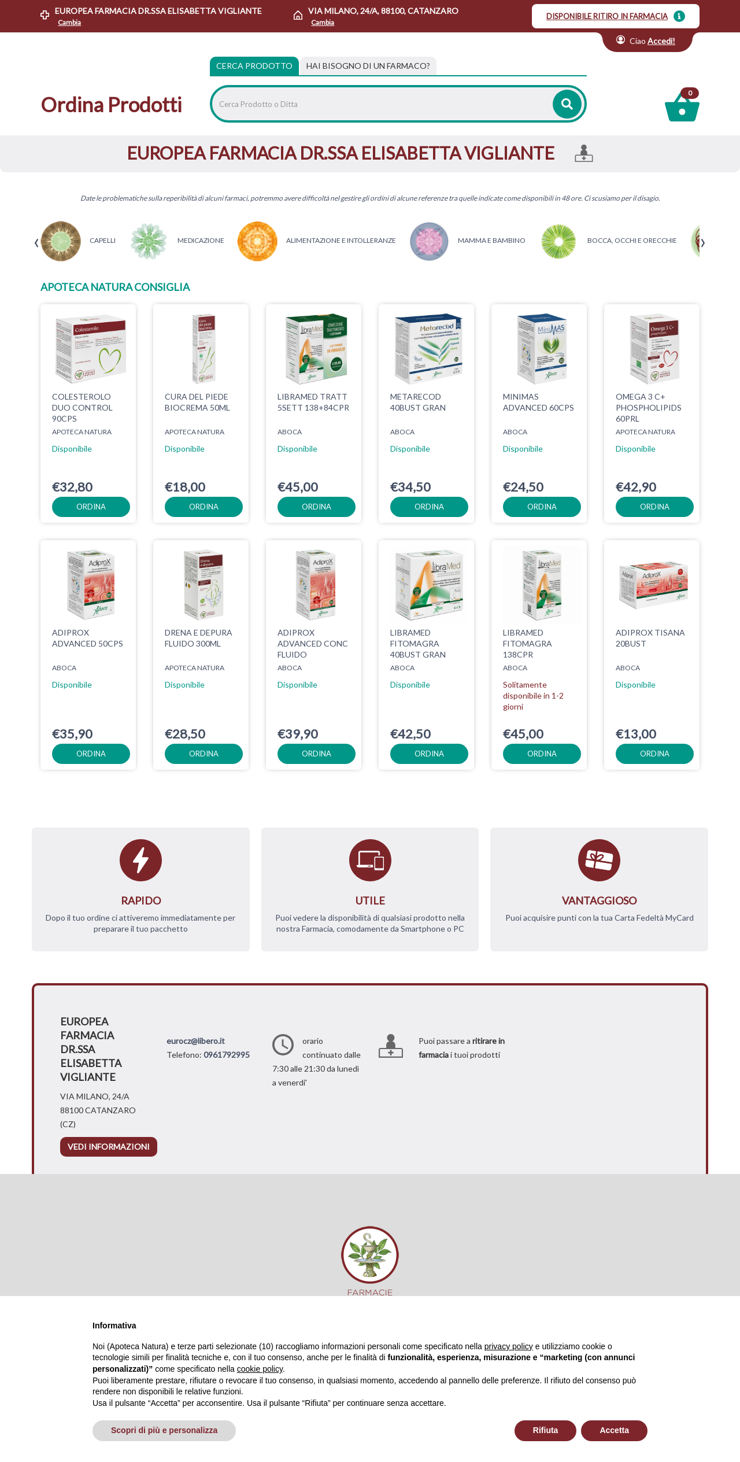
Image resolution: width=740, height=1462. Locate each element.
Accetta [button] (614, 1430)
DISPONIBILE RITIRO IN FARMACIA (607, 16)
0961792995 (227, 1054)
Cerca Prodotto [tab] (254, 66)
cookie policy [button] (260, 1369)
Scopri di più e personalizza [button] (164, 1430)
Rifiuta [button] (545, 1430)
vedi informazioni (109, 1146)
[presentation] (37, 243)
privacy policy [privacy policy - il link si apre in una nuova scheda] (508, 1346)
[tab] (368, 66)
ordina (91, 506)
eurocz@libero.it (195, 1041)
